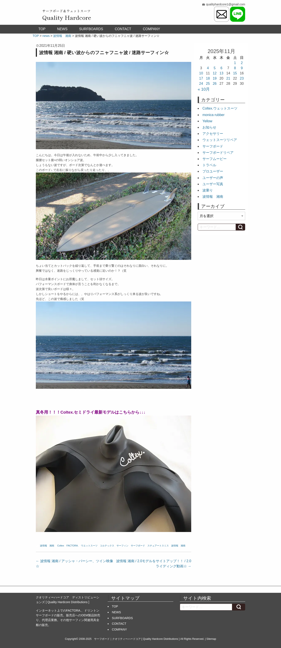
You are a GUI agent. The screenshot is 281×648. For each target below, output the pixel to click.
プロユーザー (212, 171)
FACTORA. (72, 545)
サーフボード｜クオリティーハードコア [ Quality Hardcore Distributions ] (137, 638)
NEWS (62, 29)
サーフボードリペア (218, 152)
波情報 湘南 (47, 545)
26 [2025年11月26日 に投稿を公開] (215, 83)
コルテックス (107, 545)
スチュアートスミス (158, 545)
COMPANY (151, 29)
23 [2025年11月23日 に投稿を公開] (242, 78)
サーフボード (138, 545)
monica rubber (213, 115)
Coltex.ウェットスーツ (219, 108)
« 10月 (204, 89)
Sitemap (211, 638)
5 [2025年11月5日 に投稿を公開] (215, 68)
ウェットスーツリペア (219, 140)
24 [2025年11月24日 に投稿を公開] (201, 83)
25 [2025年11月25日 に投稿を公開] (208, 83)
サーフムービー (214, 159)
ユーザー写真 (212, 184)
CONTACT (123, 29)
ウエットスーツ (89, 545)
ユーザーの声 (212, 178)
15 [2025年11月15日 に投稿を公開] (235, 73)
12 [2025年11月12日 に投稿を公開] (215, 73)
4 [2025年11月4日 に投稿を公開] (208, 68)
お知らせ (209, 127)
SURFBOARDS (91, 29)
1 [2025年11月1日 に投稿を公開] (235, 63)
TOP (42, 29)
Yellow (207, 121)
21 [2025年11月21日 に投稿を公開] (228, 78)
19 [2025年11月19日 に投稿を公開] (215, 78)
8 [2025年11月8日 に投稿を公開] (235, 68)
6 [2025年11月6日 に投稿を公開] (222, 68)
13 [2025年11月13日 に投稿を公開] (221, 73)
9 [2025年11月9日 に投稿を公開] (242, 68)
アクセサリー (212, 133)
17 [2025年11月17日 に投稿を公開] (201, 78)
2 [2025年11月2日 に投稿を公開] (242, 63)
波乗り (207, 190)
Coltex (60, 545)
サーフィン (122, 545)
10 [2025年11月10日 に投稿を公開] (201, 73)
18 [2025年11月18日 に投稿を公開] (208, 78)
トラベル (209, 165)
